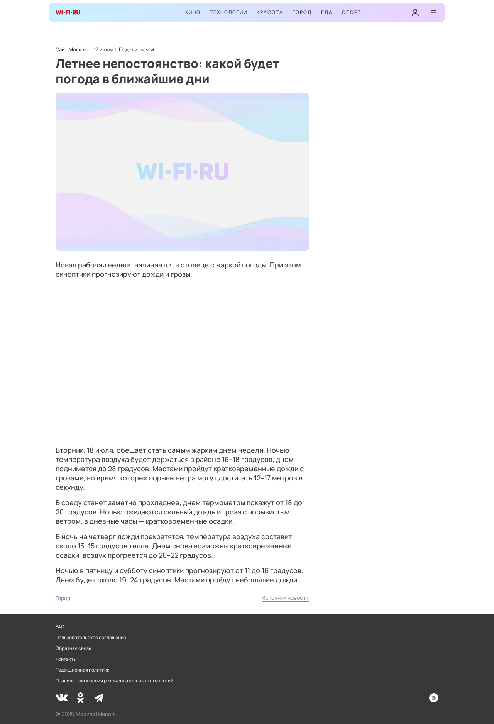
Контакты (66, 659)
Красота (270, 12)
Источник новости (285, 597)
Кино (193, 12)
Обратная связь (73, 648)
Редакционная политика (83, 670)
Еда (327, 12)
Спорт (351, 12)
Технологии (228, 12)
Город (302, 12)
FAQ (60, 627)
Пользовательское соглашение (91, 637)
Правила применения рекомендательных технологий (114, 681)
